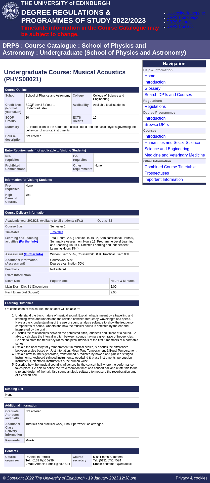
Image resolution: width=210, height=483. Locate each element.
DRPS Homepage (182, 17)
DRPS (11, 45)
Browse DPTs (157, 124)
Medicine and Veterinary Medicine (175, 155)
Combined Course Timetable (170, 167)
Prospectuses (157, 173)
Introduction (155, 82)
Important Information (164, 179)
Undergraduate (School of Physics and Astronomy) (113, 52)
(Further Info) (28, 241)
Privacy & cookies (191, 478)
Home (150, 76)
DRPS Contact (179, 26)
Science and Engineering (167, 149)
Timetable (56, 232)
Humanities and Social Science (172, 142)
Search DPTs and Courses (168, 95)
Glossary (152, 88)
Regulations (155, 106)
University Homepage (185, 13)
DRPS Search (179, 22)
